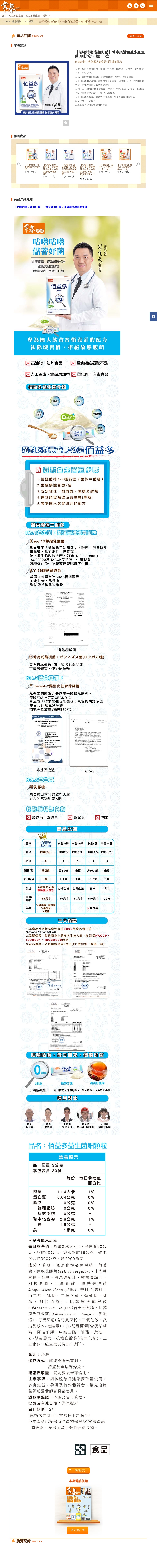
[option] (42, 88)
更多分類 (135, 36)
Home (7, 21)
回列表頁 (77, 1470)
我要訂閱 (78, 1530)
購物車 (136, 5)
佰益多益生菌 (33, 15)
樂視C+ (46, 15)
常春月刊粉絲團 (153, 316)
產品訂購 (16, 21)
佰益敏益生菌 (16, 15)
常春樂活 (28, 21)
